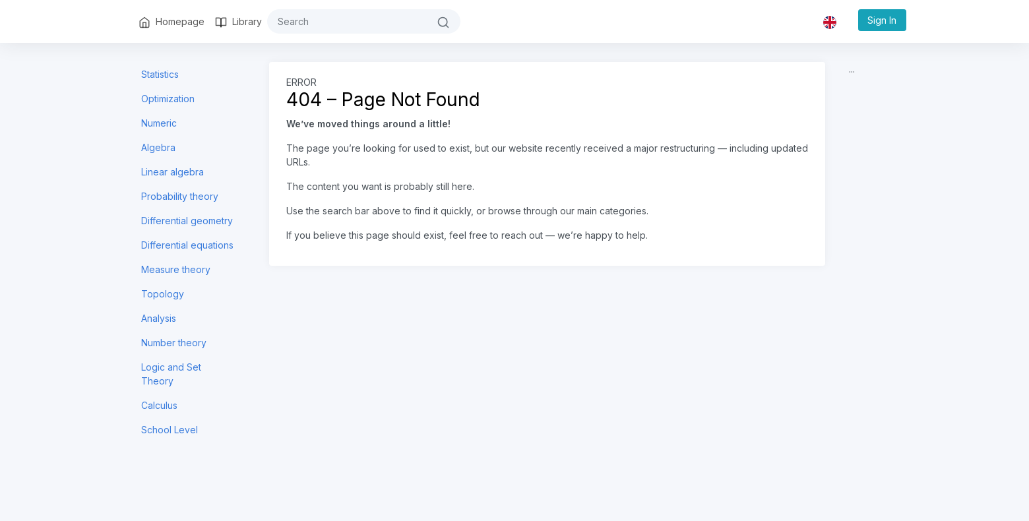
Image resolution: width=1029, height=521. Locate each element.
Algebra (158, 147)
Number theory (173, 342)
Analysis (158, 318)
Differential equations (187, 245)
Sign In (881, 20)
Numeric (159, 123)
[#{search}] (347, 21)
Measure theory (175, 269)
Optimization (168, 98)
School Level (169, 429)
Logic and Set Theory (171, 373)
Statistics (160, 74)
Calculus (159, 405)
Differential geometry (187, 220)
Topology (162, 293)
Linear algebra (172, 171)
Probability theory (179, 196)
